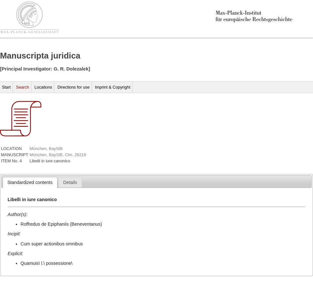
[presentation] (30, 182)
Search (22, 87)
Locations (43, 87)
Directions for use (73, 87)
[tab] (30, 182)
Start (6, 87)
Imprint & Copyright (112, 87)
